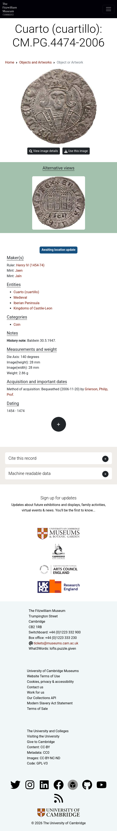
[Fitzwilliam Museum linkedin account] (59, 784)
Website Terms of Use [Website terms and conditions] (43, 676)
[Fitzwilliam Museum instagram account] (30, 784)
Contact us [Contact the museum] (35, 687)
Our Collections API (41, 698)
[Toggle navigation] (108, 9)
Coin (17, 325)
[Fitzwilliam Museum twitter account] (16, 784)
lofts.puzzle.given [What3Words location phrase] (63, 649)
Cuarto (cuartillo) (26, 292)
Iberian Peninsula (26, 303)
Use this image (76, 151)
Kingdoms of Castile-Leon (33, 308)
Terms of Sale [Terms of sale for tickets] (37, 709)
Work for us (35, 692)
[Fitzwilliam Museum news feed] (58, 798)
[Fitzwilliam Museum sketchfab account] (73, 784)
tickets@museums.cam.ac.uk (56, 643)
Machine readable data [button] (29, 473)
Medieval (20, 298)
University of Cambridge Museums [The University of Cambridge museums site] (53, 671)
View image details (43, 151)
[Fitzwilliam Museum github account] (87, 784)
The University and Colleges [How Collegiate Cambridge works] (48, 731)
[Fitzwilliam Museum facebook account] (44, 784)
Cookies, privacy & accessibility (50, 682)
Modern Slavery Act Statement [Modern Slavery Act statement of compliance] (50, 703)
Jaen (19, 270)
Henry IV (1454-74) (30, 265)
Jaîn (18, 276)
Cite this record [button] (22, 458)
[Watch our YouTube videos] (101, 784)
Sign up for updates (58, 497)
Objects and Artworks (35, 62)
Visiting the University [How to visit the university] (43, 736)
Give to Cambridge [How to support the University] (41, 742)
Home (9, 62)
